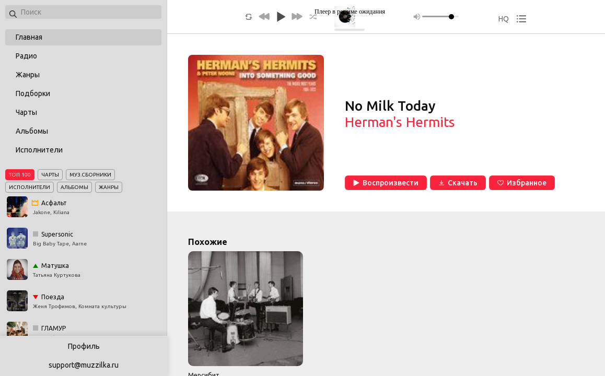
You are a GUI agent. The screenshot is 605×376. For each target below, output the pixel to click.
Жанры (28, 74)
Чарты (26, 112)
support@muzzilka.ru (84, 365)
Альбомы (32, 131)
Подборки (33, 93)
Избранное (521, 183)
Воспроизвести (385, 183)
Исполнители (39, 150)
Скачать (458, 183)
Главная (29, 37)
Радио (26, 56)
